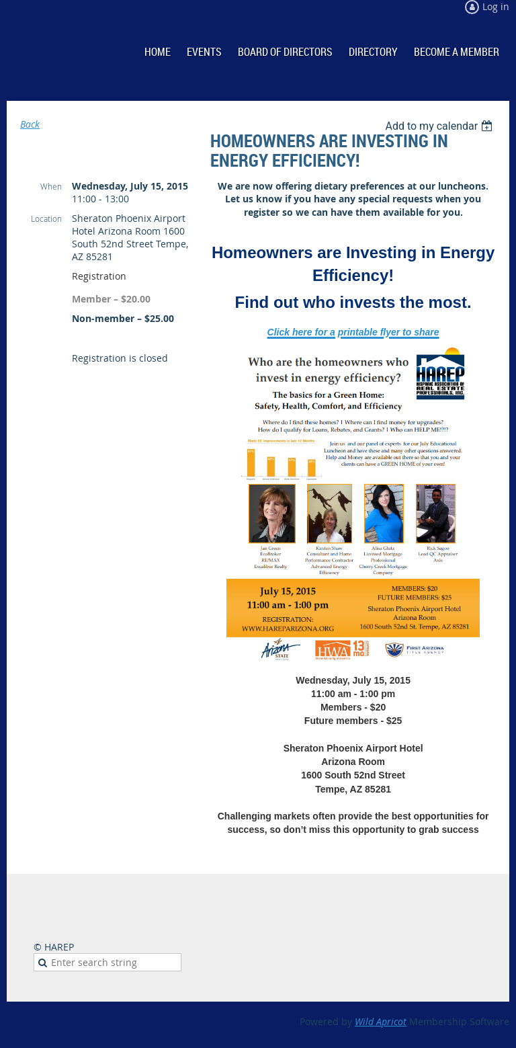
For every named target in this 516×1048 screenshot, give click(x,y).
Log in (495, 6)
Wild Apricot (380, 1021)
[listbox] (440, 126)
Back (30, 124)
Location (46, 218)
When (51, 186)
